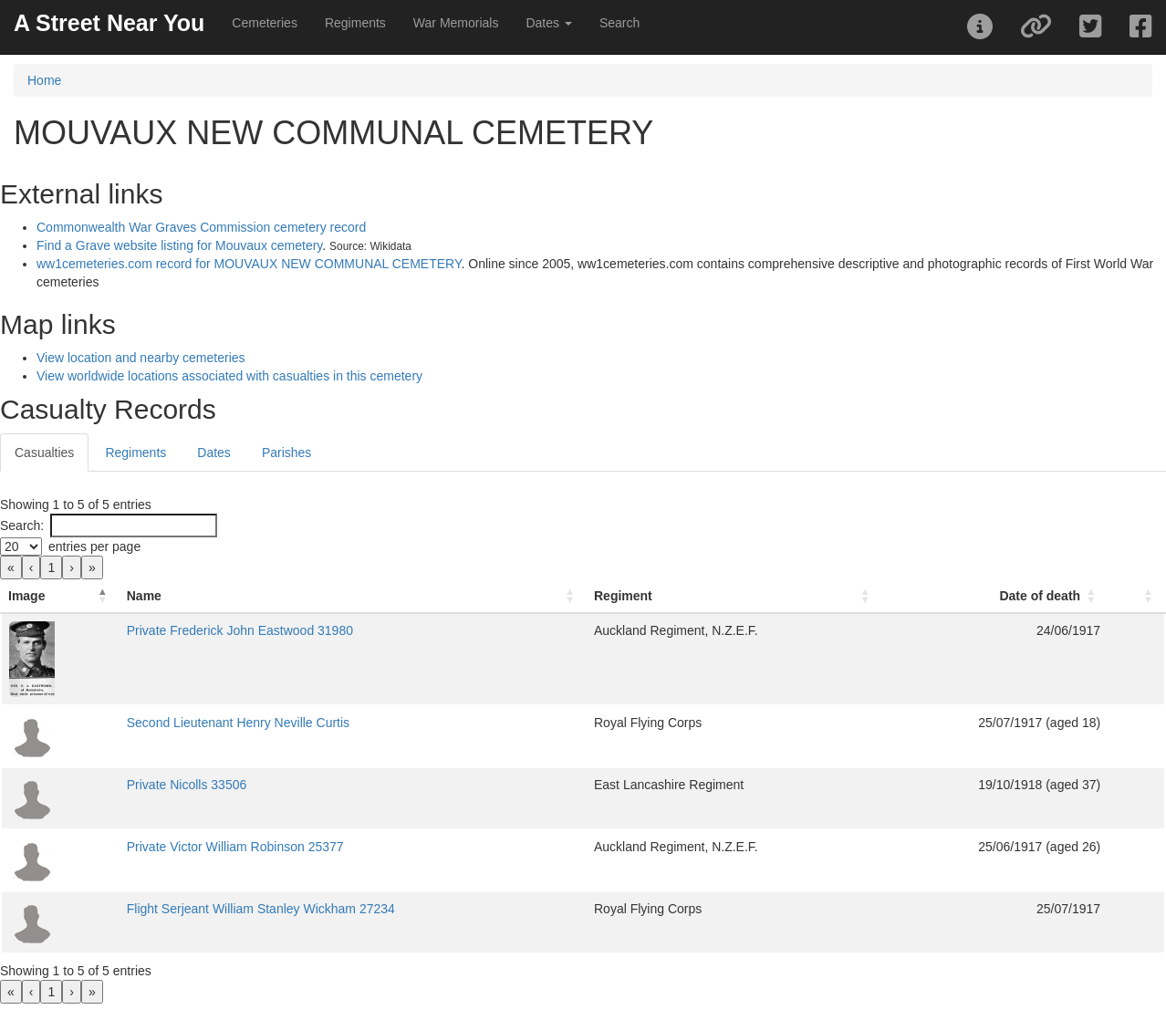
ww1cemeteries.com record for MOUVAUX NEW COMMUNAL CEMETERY (248, 263)
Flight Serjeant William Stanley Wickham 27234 (261, 908)
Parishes (286, 452)
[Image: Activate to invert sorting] (60, 596)
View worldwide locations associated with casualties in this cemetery (229, 376)
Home (44, 80)
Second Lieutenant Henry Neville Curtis (238, 722)
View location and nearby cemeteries (140, 357)
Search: (22, 525)
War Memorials (456, 23)
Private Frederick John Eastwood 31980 (240, 630)
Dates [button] (548, 23)
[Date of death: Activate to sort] (994, 596)
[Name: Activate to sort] (353, 596)
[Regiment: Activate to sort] (734, 596)
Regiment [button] (623, 595)
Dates (214, 452)
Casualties (44, 452)
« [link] (11, 567)
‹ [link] (31, 567)
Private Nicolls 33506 (187, 784)
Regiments (355, 23)
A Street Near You (109, 23)
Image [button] (26, 595)
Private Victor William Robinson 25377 (235, 846)
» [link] (92, 567)
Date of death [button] (1039, 595)
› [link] (71, 567)
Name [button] (144, 595)
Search (619, 23)
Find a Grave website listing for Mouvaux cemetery (179, 245)
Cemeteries (264, 23)
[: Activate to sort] (1136, 596)
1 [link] (51, 567)
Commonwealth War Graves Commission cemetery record (201, 227)
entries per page (94, 546)
